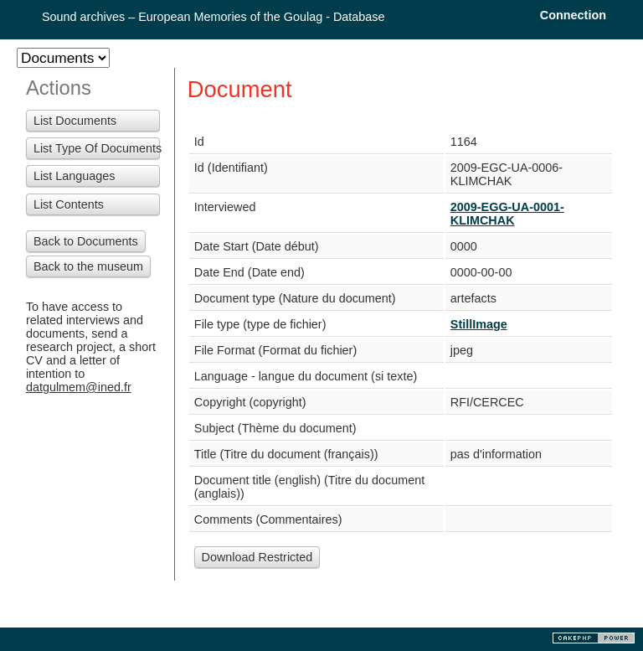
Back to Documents (85, 241)
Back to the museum (88, 266)
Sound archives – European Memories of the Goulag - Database (213, 16)
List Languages (74, 176)
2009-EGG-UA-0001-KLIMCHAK (507, 213)
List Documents (74, 120)
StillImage (478, 324)
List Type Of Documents (96, 148)
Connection (573, 15)
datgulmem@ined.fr (78, 387)
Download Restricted (257, 557)
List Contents (68, 204)
